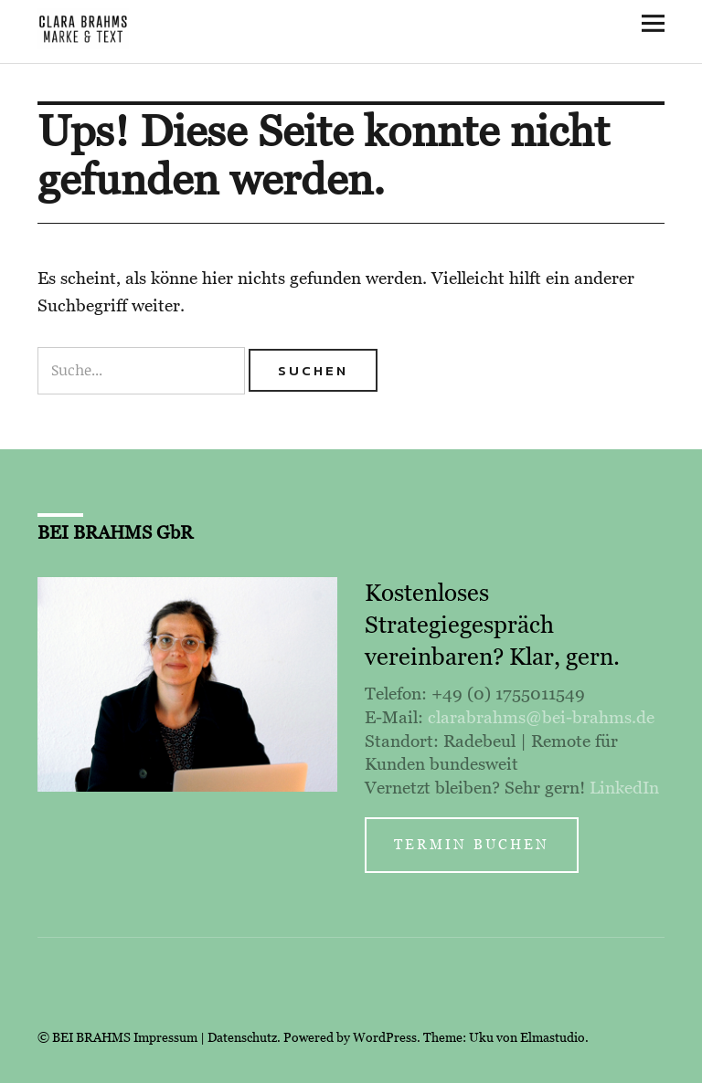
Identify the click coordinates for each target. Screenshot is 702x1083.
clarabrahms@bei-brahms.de (541, 717)
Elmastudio (552, 1037)
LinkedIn (624, 787)
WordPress (385, 1037)
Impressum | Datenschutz (205, 1037)
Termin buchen (471, 844)
